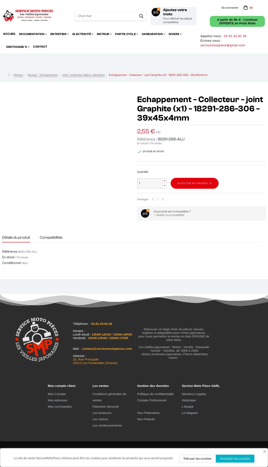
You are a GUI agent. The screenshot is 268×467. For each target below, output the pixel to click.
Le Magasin (190, 413)
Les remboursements (107, 425)
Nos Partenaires (148, 413)
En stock (142, 143)
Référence (9, 252)
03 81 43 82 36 (235, 36)
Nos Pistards (146, 419)
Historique (189, 400)
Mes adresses (57, 400)
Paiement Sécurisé (106, 406)
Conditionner (11, 263)
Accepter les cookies (235, 458)
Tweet (157, 199)
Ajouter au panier (193, 183)
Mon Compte (57, 394)
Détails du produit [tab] (16, 237)
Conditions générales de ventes (109, 397)
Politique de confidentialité (155, 394)
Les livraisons (102, 413)
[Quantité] (149, 183)
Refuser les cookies (197, 458)
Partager (152, 199)
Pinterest (163, 199)
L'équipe (187, 406)
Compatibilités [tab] (51, 237)
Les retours (100, 419)
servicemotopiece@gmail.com (223, 45)
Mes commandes (60, 406)
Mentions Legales (194, 394)
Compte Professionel (151, 400)
